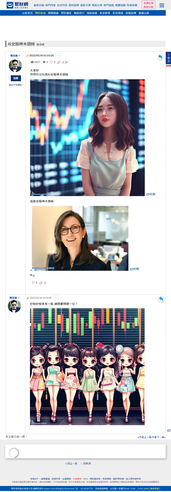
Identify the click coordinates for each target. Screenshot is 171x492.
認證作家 (56, 478)
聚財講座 (66, 13)
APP (13, 84)
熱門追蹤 (109, 5)
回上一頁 (72, 463)
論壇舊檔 (45, 478)
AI (34, 275)
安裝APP (34, 478)
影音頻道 (118, 13)
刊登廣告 (77, 478)
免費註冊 (148, 3)
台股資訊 (27, 13)
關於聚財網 (118, 478)
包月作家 (62, 5)
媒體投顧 (120, 5)
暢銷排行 (79, 13)
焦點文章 (97, 5)
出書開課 (66, 478)
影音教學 (105, 13)
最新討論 (39, 5)
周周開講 (53, 13)
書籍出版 (144, 13)
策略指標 (131, 13)
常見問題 (107, 478)
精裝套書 (92, 13)
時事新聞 (132, 5)
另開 (150, 194)
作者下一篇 (159, 437)
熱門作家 (50, 5)
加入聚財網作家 (133, 478)
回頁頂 (87, 463)
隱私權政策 (95, 478)
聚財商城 (40, 13)
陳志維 (40, 44)
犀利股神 (74, 5)
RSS (86, 478)
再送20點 (148, 6)
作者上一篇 (144, 437)
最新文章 (85, 5)
